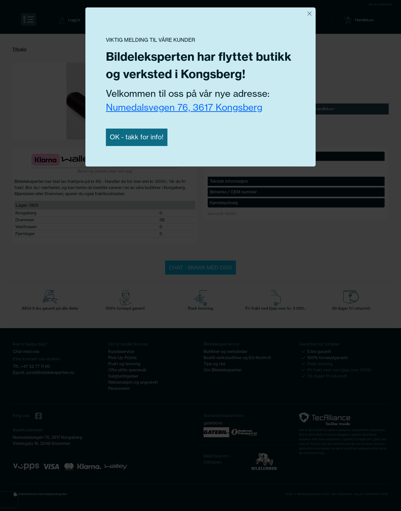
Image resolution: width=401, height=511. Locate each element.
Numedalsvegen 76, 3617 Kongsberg (184, 107)
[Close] (309, 13)
